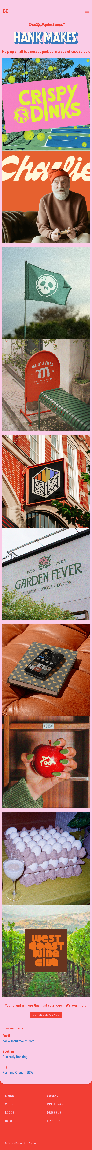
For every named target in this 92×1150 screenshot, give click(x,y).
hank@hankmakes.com (18, 1041)
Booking (8, 1051)
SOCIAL (52, 1095)
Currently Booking (15, 1057)
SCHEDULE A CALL (46, 1014)
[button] (88, 11)
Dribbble (54, 1112)
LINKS (9, 1095)
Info (8, 1120)
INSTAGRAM (55, 1104)
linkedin (54, 1120)
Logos (10, 1112)
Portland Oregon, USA (18, 1072)
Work (9, 1104)
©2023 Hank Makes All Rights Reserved (20, 1143)
